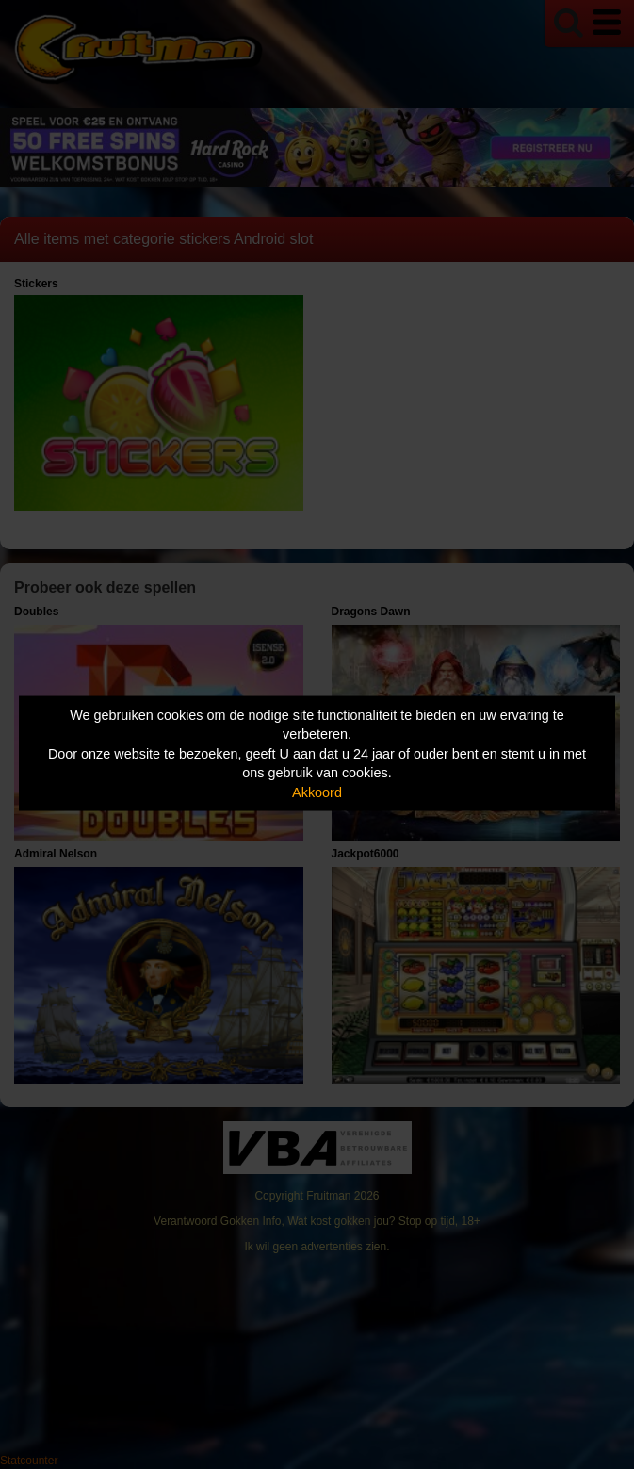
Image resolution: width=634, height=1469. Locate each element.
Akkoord (317, 791)
